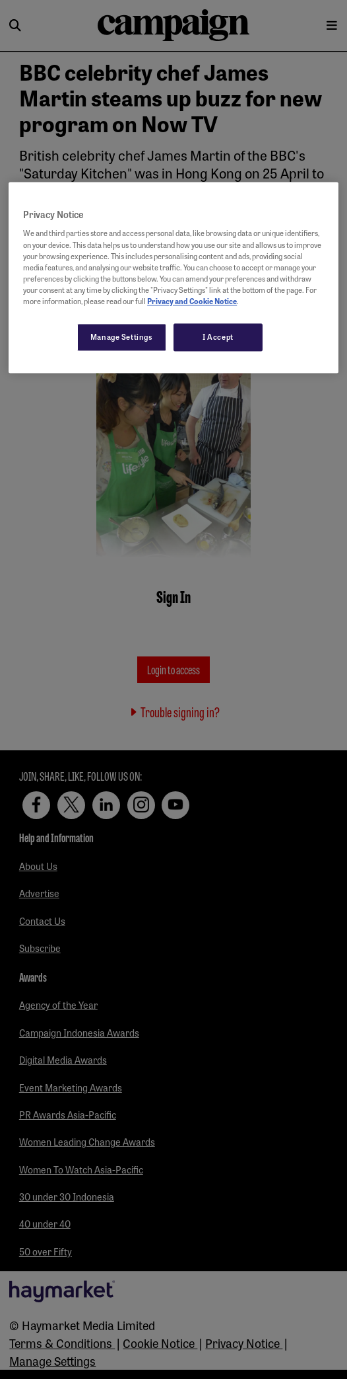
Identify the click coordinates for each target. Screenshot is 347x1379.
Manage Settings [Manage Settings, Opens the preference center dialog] (121, 336)
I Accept (218, 336)
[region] (173, 277)
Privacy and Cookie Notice (192, 301)
